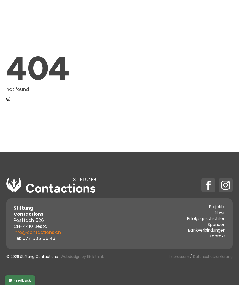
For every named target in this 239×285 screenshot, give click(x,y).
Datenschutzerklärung (213, 257)
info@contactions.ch (37, 232)
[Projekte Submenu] (115, 12)
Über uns (135, 12)
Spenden (193, 12)
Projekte (101, 12)
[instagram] (226, 185)
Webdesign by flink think (82, 257)
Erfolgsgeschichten (206, 219)
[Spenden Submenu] (208, 12)
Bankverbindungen (206, 231)
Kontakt (164, 12)
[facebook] (208, 185)
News (220, 213)
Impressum (179, 257)
